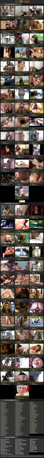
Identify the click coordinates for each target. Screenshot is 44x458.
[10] (3, 405)
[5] (4, 418)
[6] (4, 403)
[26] (3, 406)
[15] (3, 414)
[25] (33, 426)
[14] (4, 420)
